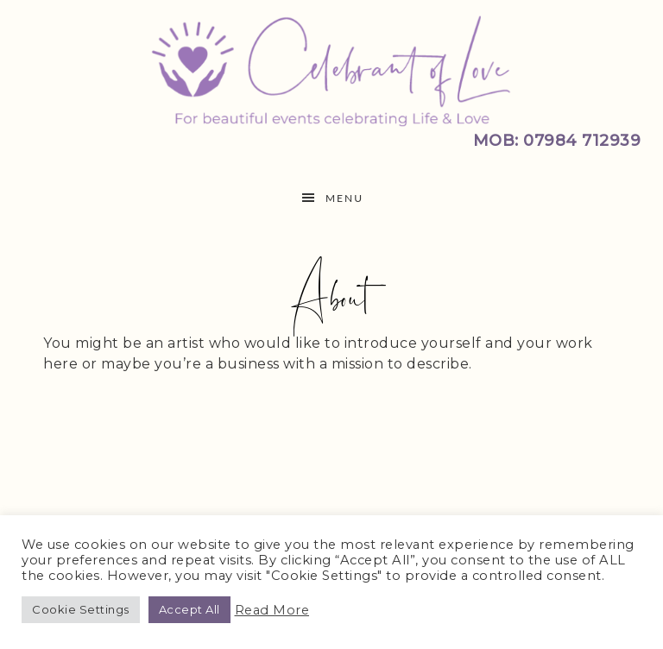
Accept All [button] (189, 609)
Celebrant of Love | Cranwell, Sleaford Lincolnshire (331, 69)
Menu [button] (344, 198)
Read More (272, 610)
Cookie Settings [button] (80, 609)
